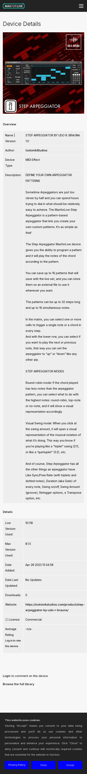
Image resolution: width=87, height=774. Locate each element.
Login (7, 676)
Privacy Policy (16, 764)
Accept (70, 765)
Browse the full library (18, 684)
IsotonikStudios (36, 150)
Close (43, 765)
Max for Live (14, 6)
